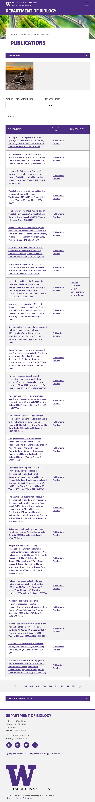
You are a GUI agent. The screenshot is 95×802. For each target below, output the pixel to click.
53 (67, 686)
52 (62, 686)
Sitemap (28, 798)
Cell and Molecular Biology (75, 285)
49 (44, 686)
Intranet (56, 753)
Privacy (8, 798)
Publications (58, 140)
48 (38, 686)
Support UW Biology (39, 753)
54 (74, 686)
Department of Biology (31, 10)
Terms (18, 798)
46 (25, 686)
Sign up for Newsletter (16, 753)
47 (31, 686)
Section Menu (14, 55)
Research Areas (41, 34)
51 (56, 686)
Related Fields (52, 98)
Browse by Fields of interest (20, 698)
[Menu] (86, 4)
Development (77, 292)
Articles (56, 143)
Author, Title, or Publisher (19, 98)
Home (14, 34)
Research (25, 34)
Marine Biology (77, 295)
